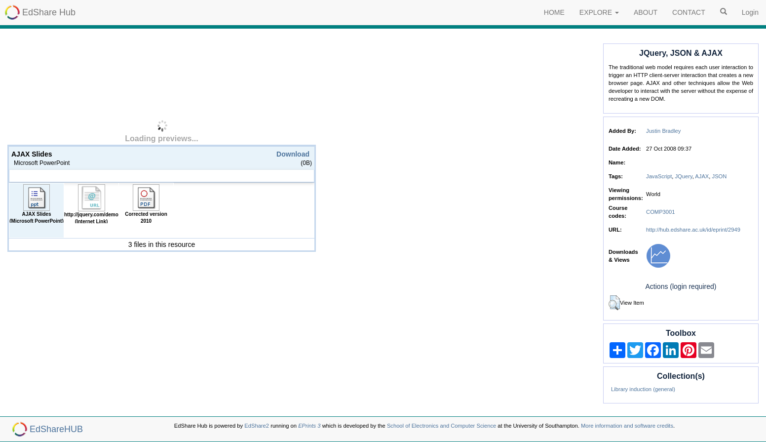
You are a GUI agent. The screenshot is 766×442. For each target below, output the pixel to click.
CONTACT (688, 12)
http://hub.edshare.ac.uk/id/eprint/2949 (693, 230)
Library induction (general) (643, 389)
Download (292, 154)
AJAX (702, 176)
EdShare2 (256, 426)
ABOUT (645, 12)
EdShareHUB (56, 429)
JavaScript (659, 176)
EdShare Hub (49, 12)
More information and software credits (627, 426)
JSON (719, 176)
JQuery (683, 176)
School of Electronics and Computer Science (441, 426)
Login (750, 12)
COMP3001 (660, 212)
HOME (554, 12)
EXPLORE (599, 12)
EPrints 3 (309, 426)
